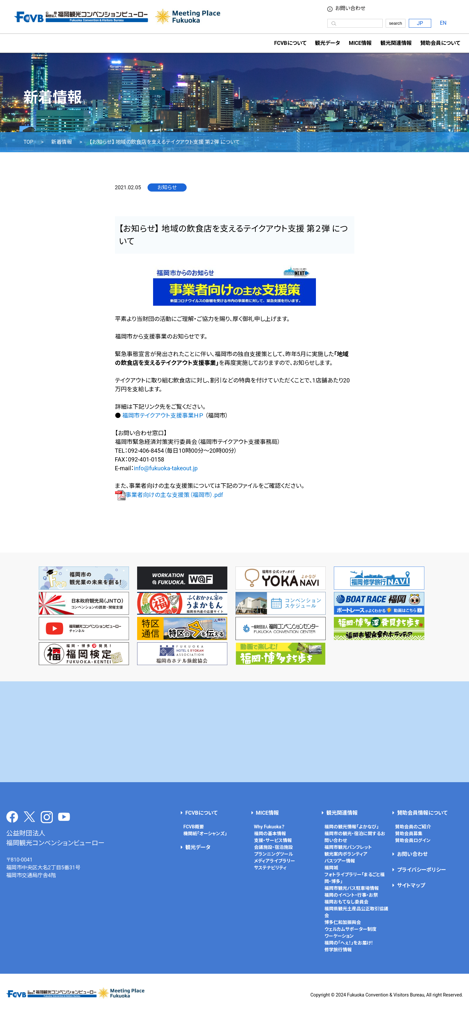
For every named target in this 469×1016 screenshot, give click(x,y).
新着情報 (61, 142)
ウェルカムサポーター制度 (350, 929)
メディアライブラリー (274, 860)
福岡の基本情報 (270, 833)
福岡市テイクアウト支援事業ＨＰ (163, 415)
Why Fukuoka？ (269, 826)
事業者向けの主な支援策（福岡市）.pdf (169, 494)
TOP (28, 142)
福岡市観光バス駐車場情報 (351, 888)
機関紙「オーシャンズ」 (205, 833)
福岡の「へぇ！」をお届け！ (348, 942)
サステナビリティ (270, 867)
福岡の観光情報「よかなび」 (351, 826)
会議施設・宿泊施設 (273, 847)
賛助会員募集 (408, 833)
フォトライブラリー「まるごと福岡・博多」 (354, 878)
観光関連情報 (342, 813)
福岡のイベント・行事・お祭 (351, 895)
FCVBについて (201, 813)
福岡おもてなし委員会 (346, 901)
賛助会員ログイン (413, 840)
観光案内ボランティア (345, 854)
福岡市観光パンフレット (348, 847)
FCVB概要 (193, 826)
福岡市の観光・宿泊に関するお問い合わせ (354, 837)
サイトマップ (411, 885)
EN (443, 23)
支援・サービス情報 (273, 840)
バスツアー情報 (339, 860)
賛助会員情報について (422, 813)
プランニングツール (273, 854)
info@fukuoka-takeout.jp (166, 468)
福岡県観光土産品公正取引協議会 (356, 912)
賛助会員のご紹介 (413, 826)
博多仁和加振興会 (342, 922)
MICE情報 (360, 43)
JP (420, 23)
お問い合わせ (350, 8)
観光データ (327, 43)
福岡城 (331, 867)
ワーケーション (339, 936)
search (395, 23)
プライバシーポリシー (421, 870)
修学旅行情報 (338, 949)
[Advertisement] (234, 731)
